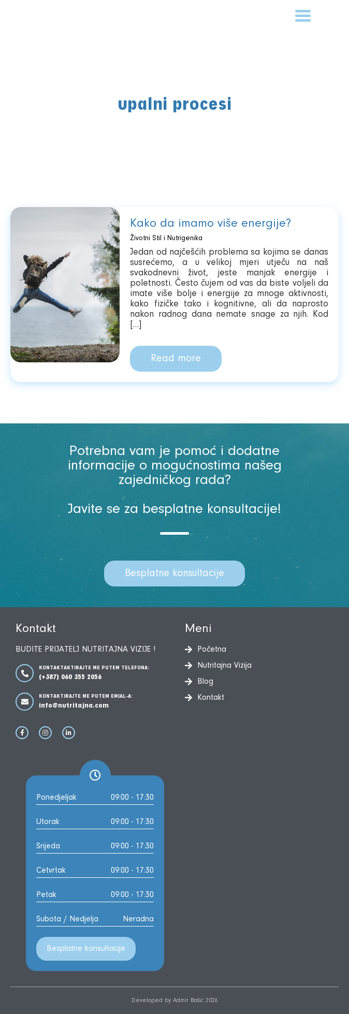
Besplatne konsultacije (174, 573)
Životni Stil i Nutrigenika (166, 238)
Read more (176, 359)
